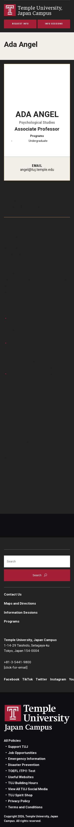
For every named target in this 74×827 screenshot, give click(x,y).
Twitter (41, 679)
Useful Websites (21, 777)
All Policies (12, 740)
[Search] (37, 561)
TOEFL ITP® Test (21, 771)
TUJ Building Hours (23, 783)
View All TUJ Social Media (28, 789)
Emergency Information (26, 759)
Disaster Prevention (23, 765)
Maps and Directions (20, 603)
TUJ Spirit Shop (20, 795)
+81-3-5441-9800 (17, 662)
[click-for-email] (15, 667)
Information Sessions (20, 612)
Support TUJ (18, 747)
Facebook (11, 679)
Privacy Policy (19, 801)
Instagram (58, 679)
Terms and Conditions (25, 807)
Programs (11, 621)
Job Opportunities (22, 753)
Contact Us (13, 594)
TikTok (27, 679)
